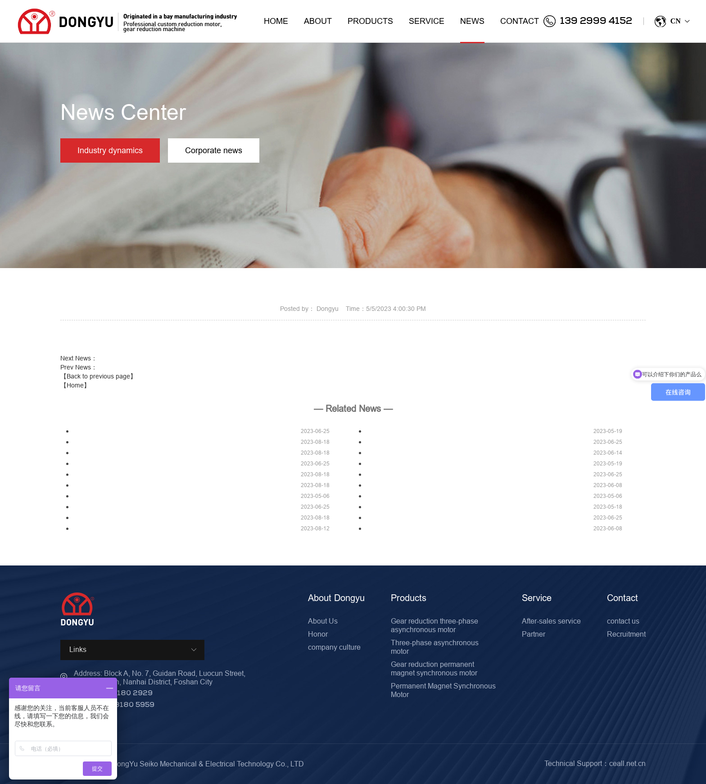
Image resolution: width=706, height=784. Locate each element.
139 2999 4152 (587, 21)
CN (671, 21)
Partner (533, 634)
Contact (519, 21)
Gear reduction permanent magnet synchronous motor (434, 668)
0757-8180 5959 (123, 705)
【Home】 (75, 385)
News (472, 29)
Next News (78, 358)
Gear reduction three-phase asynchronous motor (434, 625)
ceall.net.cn (627, 763)
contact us (623, 621)
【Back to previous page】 (98, 376)
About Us (323, 621)
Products (370, 21)
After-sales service (551, 621)
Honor (318, 634)
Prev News (78, 367)
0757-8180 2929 (122, 693)
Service (426, 21)
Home (276, 21)
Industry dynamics (111, 150)
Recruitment (626, 634)
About (318, 21)
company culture (334, 647)
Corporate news (216, 150)
